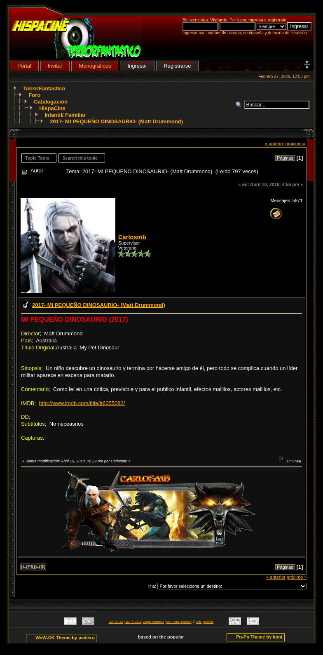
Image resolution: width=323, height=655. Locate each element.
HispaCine (52, 108)
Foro (34, 95)
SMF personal (204, 621)
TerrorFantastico (44, 88)
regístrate (277, 20)
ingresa (255, 20)
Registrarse (177, 66)
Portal (24, 66)
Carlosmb (132, 237)
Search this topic (80, 158)
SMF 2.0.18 (116, 621)
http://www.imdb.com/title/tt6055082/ (82, 403)
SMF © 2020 (133, 621)
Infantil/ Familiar (65, 115)
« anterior (274, 143)
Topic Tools (37, 158)
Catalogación (51, 102)
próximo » (296, 143)
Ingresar (137, 66)
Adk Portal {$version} (179, 621)
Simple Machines (153, 621)
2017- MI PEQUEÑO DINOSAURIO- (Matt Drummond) (116, 121)
